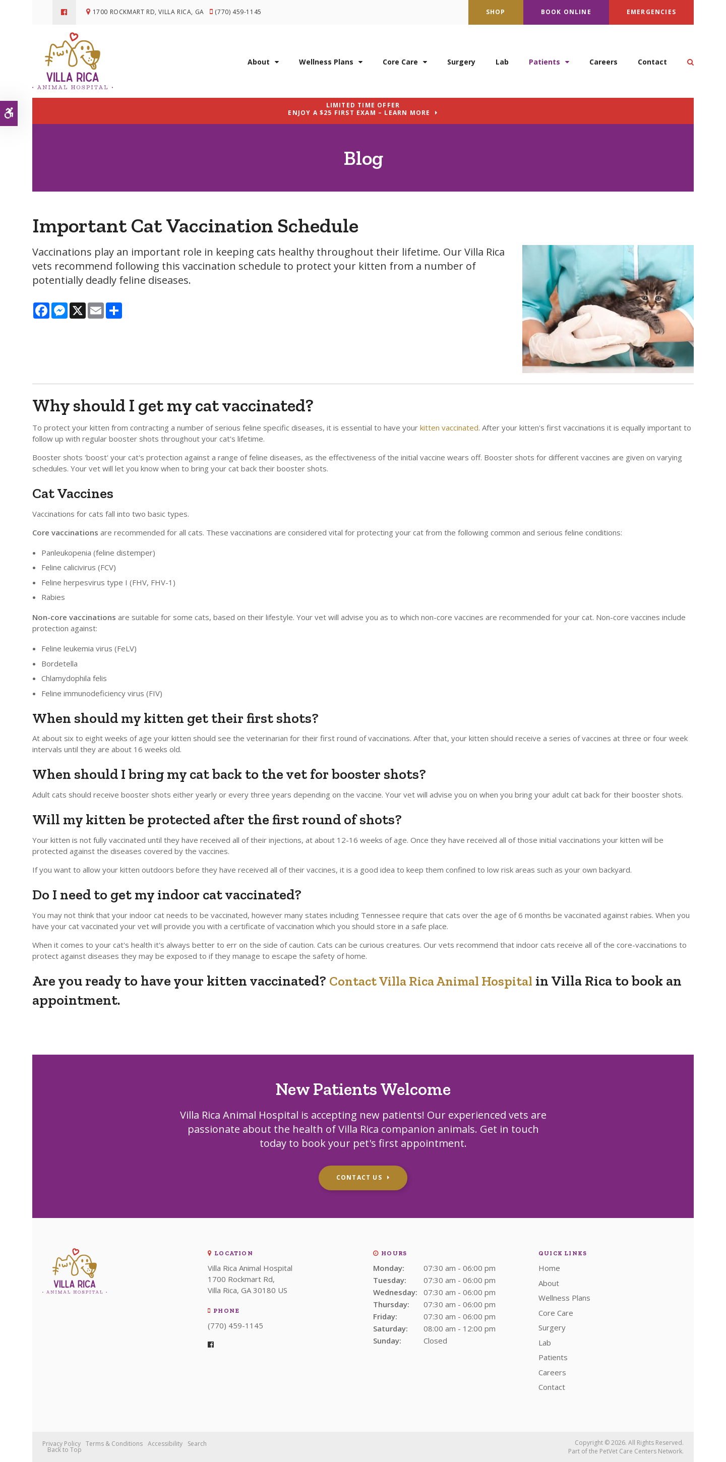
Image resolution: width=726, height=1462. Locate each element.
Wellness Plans (326, 59)
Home (549, 1268)
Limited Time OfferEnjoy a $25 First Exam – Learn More (359, 109)
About (259, 59)
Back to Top (64, 1449)
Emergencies (651, 12)
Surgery (461, 59)
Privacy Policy (61, 1443)
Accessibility (165, 1443)
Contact (652, 59)
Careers (603, 59)
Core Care (400, 59)
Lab (502, 59)
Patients (544, 59)
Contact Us (359, 1177)
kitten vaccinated (449, 427)
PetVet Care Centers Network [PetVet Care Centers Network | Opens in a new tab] (640, 1451)
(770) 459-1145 (241, 12)
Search (197, 1443)
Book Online (566, 12)
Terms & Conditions (114, 1443)
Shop (496, 12)
